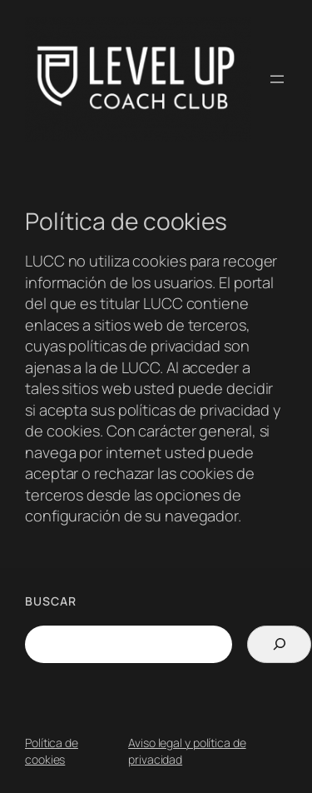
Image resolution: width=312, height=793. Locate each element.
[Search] (279, 644)
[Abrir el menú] (277, 79)
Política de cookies (51, 751)
